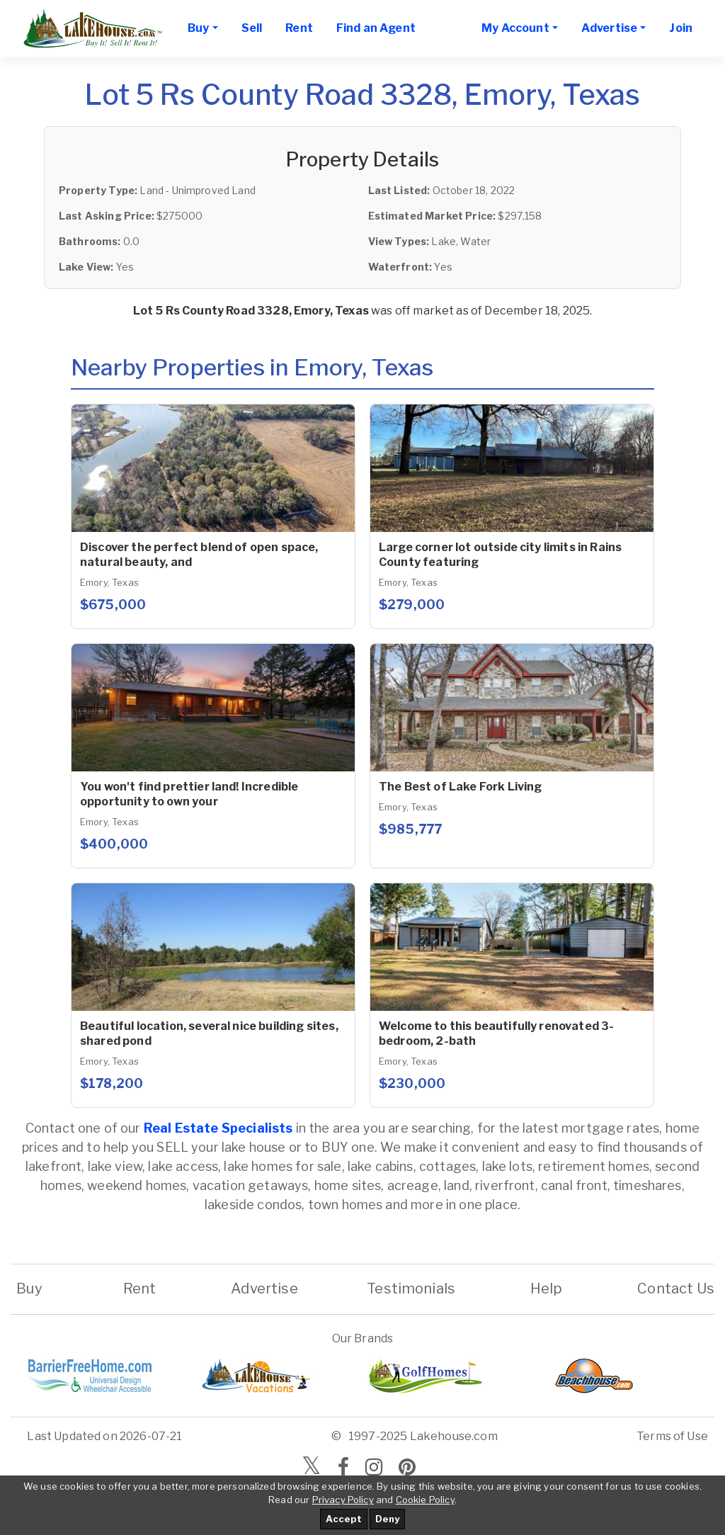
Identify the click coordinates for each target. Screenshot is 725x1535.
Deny (387, 1518)
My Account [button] (515, 28)
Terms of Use (672, 1436)
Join (680, 28)
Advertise (264, 1288)
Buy (29, 1288)
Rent (299, 28)
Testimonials (411, 1288)
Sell (252, 28)
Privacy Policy (343, 1499)
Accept (344, 1518)
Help (547, 1288)
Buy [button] (198, 28)
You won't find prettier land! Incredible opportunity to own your (189, 794)
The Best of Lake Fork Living (460, 786)
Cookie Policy (425, 1499)
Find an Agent (376, 28)
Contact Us (675, 1288)
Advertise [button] (609, 28)
